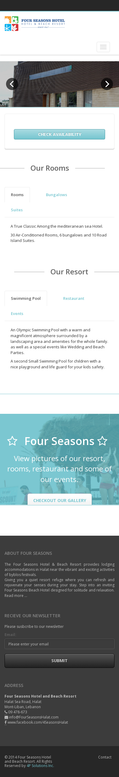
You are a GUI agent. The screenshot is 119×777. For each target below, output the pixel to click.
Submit (59, 660)
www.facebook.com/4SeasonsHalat (38, 722)
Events (17, 313)
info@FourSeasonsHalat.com (34, 717)
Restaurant (73, 298)
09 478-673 (17, 712)
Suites (17, 210)
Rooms (17, 194)
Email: (10, 634)
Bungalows (56, 194)
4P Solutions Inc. (40, 765)
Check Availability (59, 134)
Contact (104, 757)
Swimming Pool (26, 298)
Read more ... (16, 595)
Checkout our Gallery (59, 500)
